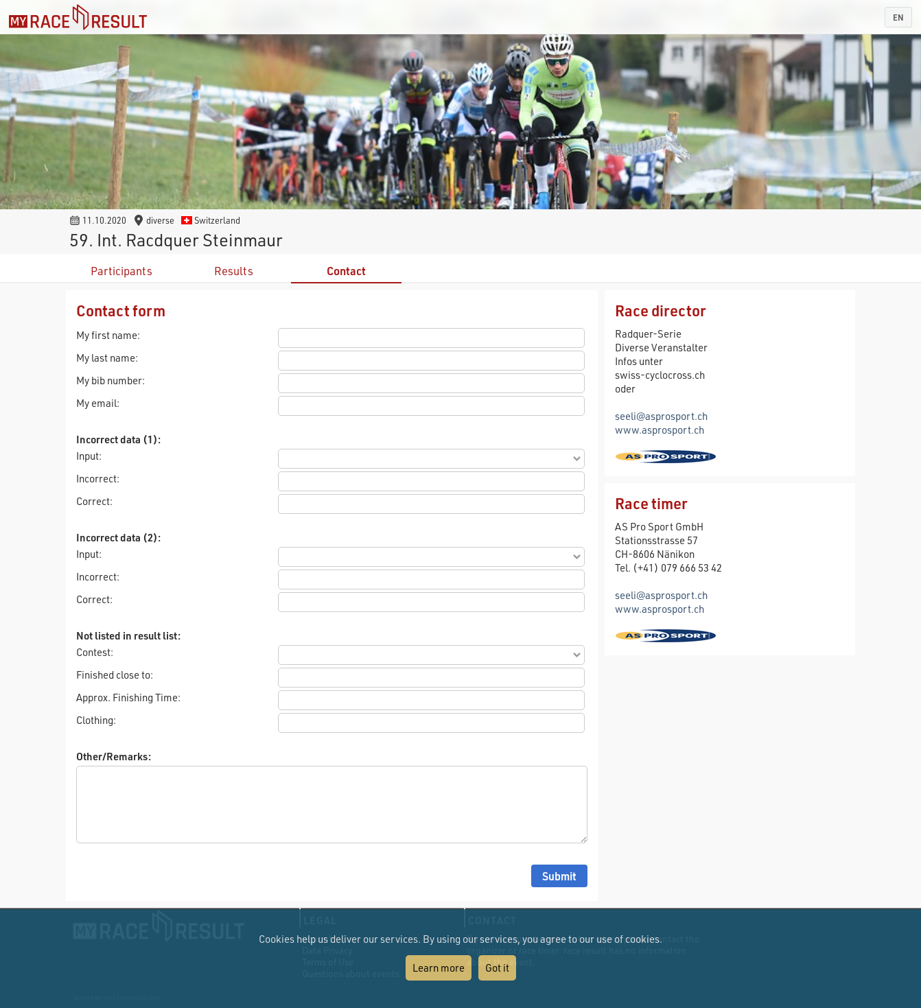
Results (233, 270)
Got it (497, 967)
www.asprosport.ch (659, 429)
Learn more (438, 967)
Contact (346, 270)
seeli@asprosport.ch (661, 416)
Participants (121, 270)
